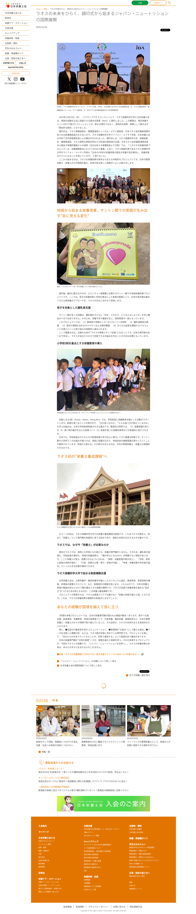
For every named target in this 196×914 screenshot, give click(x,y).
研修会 (8, 17)
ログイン (158, 2)
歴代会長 (41, 857)
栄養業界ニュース (135, 889)
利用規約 (80, 906)
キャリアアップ (12, 33)
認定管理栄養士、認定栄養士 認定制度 (97, 851)
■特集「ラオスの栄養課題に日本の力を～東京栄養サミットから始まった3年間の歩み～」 (99, 654)
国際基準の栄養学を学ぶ (92, 867)
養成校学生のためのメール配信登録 (141, 847)
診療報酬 (87, 880)
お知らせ (132, 885)
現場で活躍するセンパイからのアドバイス (144, 860)
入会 (140, 2)
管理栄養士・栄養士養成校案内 (140, 854)
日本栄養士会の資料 (136, 832)
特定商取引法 (136, 906)
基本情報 (41, 863)
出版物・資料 (11, 43)
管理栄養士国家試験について (139, 867)
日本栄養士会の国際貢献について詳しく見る (79, 665)
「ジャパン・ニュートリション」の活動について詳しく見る (86, 661)
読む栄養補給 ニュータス (16, 83)
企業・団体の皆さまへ (15, 58)
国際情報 (41, 867)
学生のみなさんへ (13, 48)
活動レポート (88, 832)
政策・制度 (42, 847)
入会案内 (42, 825)
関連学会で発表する (91, 864)
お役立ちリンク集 (90, 889)
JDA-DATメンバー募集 (91, 835)
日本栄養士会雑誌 (135, 829)
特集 (45, 9)
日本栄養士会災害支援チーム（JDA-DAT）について (101, 829)
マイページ (43, 831)
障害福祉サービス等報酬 (92, 886)
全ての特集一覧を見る (138, 675)
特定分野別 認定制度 (91, 854)
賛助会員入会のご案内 (137, 876)
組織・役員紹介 (43, 851)
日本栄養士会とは (13, 12)
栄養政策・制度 (12, 38)
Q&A (85, 870)
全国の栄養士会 (43, 860)
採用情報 (67, 906)
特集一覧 (44, 751)
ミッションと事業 (44, 844)
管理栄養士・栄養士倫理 (92, 861)
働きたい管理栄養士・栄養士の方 (50, 888)
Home (38, 9)
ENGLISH (15, 73)
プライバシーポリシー (98, 906)
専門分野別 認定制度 (91, 858)
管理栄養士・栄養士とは (137, 851)
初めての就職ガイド (136, 863)
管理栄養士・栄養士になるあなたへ (141, 857)
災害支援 (9, 28)
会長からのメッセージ (46, 841)
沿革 (40, 854)
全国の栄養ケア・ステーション (49, 885)
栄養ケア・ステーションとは (48, 882)
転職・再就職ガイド (14, 53)
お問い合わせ (119, 906)
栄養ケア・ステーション (16, 22)
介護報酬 (87, 883)
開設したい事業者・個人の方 (48, 892)
